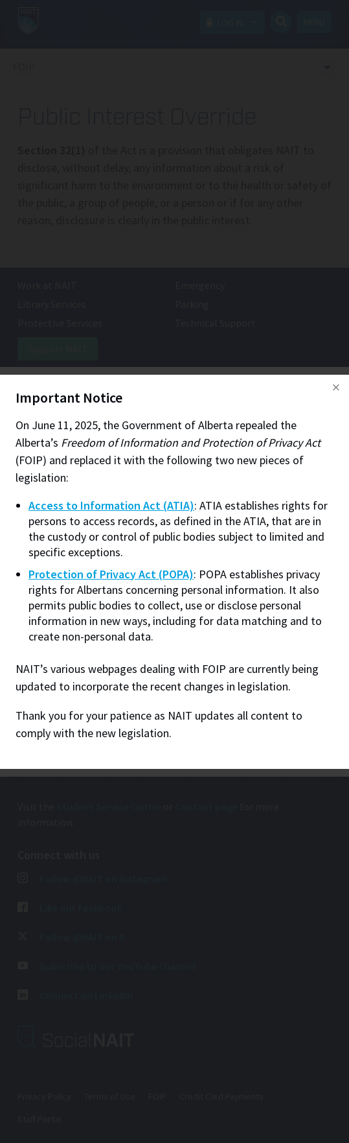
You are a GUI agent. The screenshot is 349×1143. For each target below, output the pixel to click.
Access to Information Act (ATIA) (111, 505)
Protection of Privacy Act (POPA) (111, 574)
